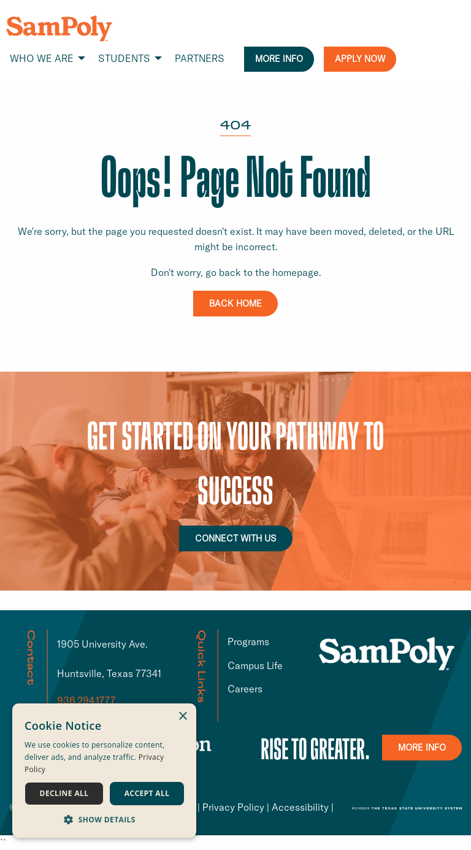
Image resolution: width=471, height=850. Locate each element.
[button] (104, 819)
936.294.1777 (86, 700)
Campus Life (255, 665)
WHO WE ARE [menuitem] (42, 58)
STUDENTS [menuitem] (124, 58)
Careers (245, 689)
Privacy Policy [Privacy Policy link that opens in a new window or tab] (233, 807)
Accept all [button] (147, 793)
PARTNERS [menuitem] (199, 58)
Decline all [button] (64, 793)
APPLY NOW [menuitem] (360, 58)
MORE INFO (422, 747)
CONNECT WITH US (236, 538)
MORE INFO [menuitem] (279, 58)
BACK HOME (235, 303)
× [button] (182, 716)
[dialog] (104, 770)
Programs (248, 641)
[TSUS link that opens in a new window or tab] (407, 807)
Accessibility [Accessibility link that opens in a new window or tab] (300, 807)
